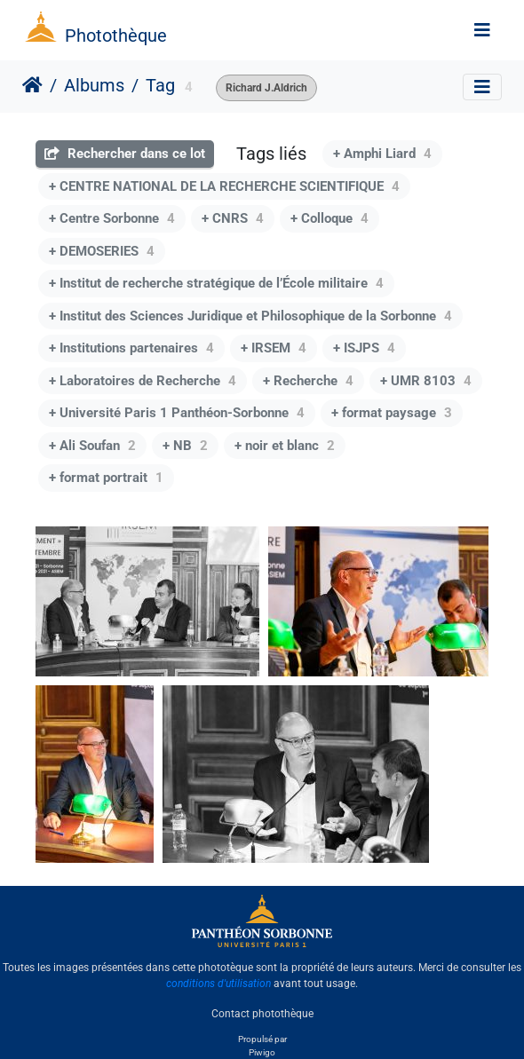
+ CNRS (233, 218)
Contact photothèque (262, 1014)
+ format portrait (106, 478)
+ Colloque (329, 218)
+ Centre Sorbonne (112, 218)
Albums (94, 85)
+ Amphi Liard (382, 154)
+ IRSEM (273, 348)
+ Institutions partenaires (131, 348)
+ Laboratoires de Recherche (142, 381)
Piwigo (262, 1052)
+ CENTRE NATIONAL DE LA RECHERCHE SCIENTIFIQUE (224, 186)
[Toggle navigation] (482, 30)
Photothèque (116, 35)
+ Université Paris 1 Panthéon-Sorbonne (177, 413)
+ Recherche (308, 381)
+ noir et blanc (284, 446)
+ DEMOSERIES (102, 251)
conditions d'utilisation (218, 983)
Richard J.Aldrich (266, 88)
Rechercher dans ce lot (124, 154)
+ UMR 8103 (426, 381)
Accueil (32, 85)
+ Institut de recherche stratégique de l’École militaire (216, 283)
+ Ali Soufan (92, 446)
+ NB (185, 446)
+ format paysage (391, 413)
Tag (160, 85)
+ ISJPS (364, 348)
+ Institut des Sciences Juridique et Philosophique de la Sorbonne (250, 316)
